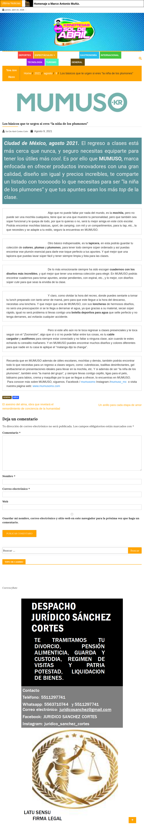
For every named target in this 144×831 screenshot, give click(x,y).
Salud (64, 62)
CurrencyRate (9, 587)
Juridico (91, 62)
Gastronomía (88, 55)
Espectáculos (44, 55)
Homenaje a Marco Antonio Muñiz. (57, 3)
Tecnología (35, 62)
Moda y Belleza (14, 62)
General (77, 62)
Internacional (110, 55)
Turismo (51, 62)
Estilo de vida (67, 55)
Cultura (9, 55)
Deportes (25, 55)
